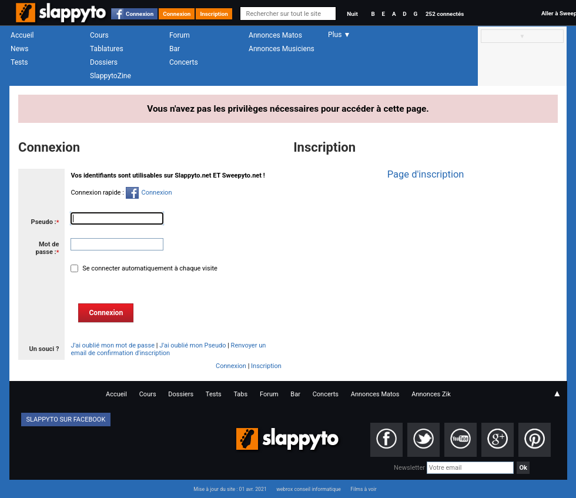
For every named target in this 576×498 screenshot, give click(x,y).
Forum (179, 35)
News (19, 49)
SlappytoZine (110, 76)
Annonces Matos (275, 35)
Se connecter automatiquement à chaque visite (149, 268)
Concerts (183, 62)
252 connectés (445, 14)
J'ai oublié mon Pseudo (192, 345)
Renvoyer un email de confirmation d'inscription (168, 349)
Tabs (240, 394)
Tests (19, 62)
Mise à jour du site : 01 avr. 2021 (229, 489)
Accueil (22, 35)
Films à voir (363, 489)
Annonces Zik (431, 394)
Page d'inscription (425, 174)
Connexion (139, 14)
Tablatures (106, 49)
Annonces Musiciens (281, 49)
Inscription (214, 14)
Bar (174, 49)
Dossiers (104, 62)
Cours (99, 35)
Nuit (352, 14)
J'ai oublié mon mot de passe (113, 345)
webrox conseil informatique (308, 489)
